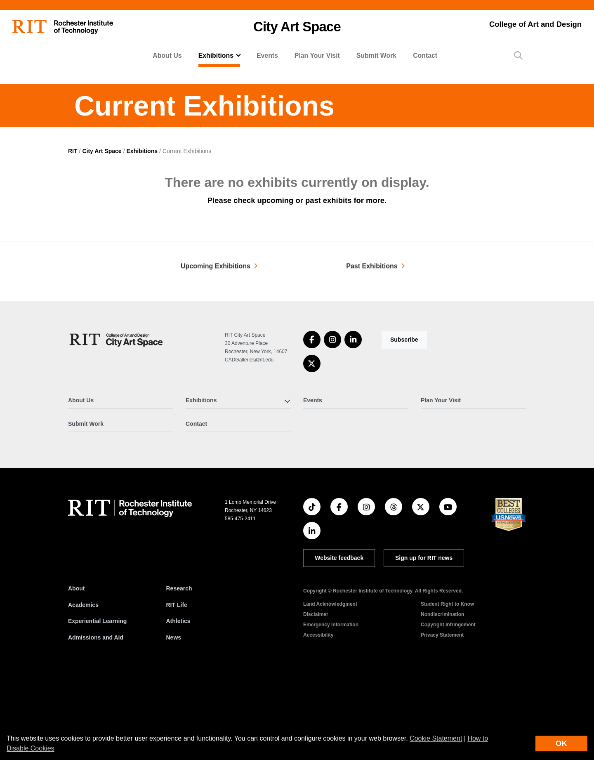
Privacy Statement (442, 719)
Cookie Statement (436, 738)
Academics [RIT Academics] (83, 689)
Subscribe (404, 424)
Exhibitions (142, 235)
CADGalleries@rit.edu (249, 444)
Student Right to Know (447, 689)
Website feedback (339, 642)
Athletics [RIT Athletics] (178, 705)
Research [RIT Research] (179, 673)
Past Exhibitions (371, 355)
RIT (73, 235)
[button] (518, 55)
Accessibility (318, 719)
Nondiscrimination (442, 699)
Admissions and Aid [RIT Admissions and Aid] (95, 722)
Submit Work (376, 55)
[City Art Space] (116, 423)
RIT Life (176, 689)
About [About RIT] (76, 673)
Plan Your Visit (317, 55)
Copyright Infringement (448, 709)
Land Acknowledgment (330, 689)
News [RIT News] (174, 722)
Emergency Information (330, 709)
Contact (425, 55)
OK (561, 743)
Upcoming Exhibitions (215, 355)
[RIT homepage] (62, 27)
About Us (167, 55)
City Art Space (297, 26)
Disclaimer (315, 699)
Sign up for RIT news (424, 642)
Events (267, 55)
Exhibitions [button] (215, 55)
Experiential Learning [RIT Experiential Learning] (97, 705)
